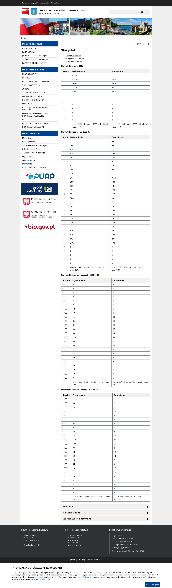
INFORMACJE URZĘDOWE (33, 127)
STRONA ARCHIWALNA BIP (34, 167)
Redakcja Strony (29, 141)
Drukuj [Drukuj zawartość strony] (140, 44)
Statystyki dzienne (74, 61)
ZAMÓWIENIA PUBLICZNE (33, 92)
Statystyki (27, 164)
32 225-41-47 (31, 538)
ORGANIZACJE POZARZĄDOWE (35, 59)
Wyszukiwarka (28, 160)
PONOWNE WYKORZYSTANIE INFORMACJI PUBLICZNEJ (35, 114)
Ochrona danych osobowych (122, 539)
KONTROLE (27, 103)
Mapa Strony (27, 138)
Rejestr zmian (28, 156)
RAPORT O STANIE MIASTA (34, 63)
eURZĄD (25, 89)
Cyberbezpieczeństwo (31, 149)
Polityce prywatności (91, 577)
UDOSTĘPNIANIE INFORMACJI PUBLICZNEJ (35, 108)
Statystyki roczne (73, 55)
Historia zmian (72, 512)
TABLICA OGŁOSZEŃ (31, 85)
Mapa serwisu (44, 3)
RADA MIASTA (28, 52)
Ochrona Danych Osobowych (34, 145)
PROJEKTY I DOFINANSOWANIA (36, 123)
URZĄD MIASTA (29, 48)
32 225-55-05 (75, 543)
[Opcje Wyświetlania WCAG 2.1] (147, 12)
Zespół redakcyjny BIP (32, 545)
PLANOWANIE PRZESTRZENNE (35, 81)
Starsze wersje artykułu (77, 518)
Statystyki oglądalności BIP (122, 548)
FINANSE (26, 78)
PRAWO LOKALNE (30, 74)
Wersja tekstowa (56, 3)
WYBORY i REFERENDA (32, 96)
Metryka (68, 506)
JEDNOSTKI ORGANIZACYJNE (34, 55)
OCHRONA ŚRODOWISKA (33, 100)
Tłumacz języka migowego (33, 152)
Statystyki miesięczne (75, 58)
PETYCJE (25, 119)
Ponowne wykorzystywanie (122, 541)
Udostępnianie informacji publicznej (125, 544)
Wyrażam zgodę (152, 584)
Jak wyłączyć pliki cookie (40, 579)
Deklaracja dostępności (30, 3)
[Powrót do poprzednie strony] (148, 44)
